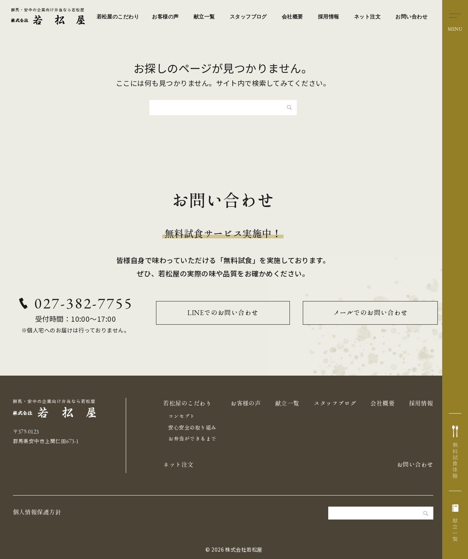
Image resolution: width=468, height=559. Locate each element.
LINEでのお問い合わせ (223, 312)
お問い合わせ (411, 17)
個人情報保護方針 (37, 512)
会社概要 (292, 17)
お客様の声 (165, 17)
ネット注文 (367, 17)
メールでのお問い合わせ (370, 312)
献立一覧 (204, 17)
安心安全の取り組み (192, 427)
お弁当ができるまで (192, 438)
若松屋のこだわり (118, 17)
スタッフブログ (248, 17)
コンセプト (181, 416)
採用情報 (328, 17)
